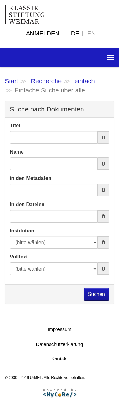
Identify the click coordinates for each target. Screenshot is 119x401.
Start (11, 81)
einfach (84, 81)
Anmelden (43, 33)
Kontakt (59, 358)
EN (91, 33)
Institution (22, 230)
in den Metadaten (30, 178)
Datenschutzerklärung (59, 344)
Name (17, 152)
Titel (15, 125)
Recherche (46, 81)
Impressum (59, 329)
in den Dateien (27, 204)
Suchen (96, 294)
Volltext (19, 256)
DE (75, 33)
